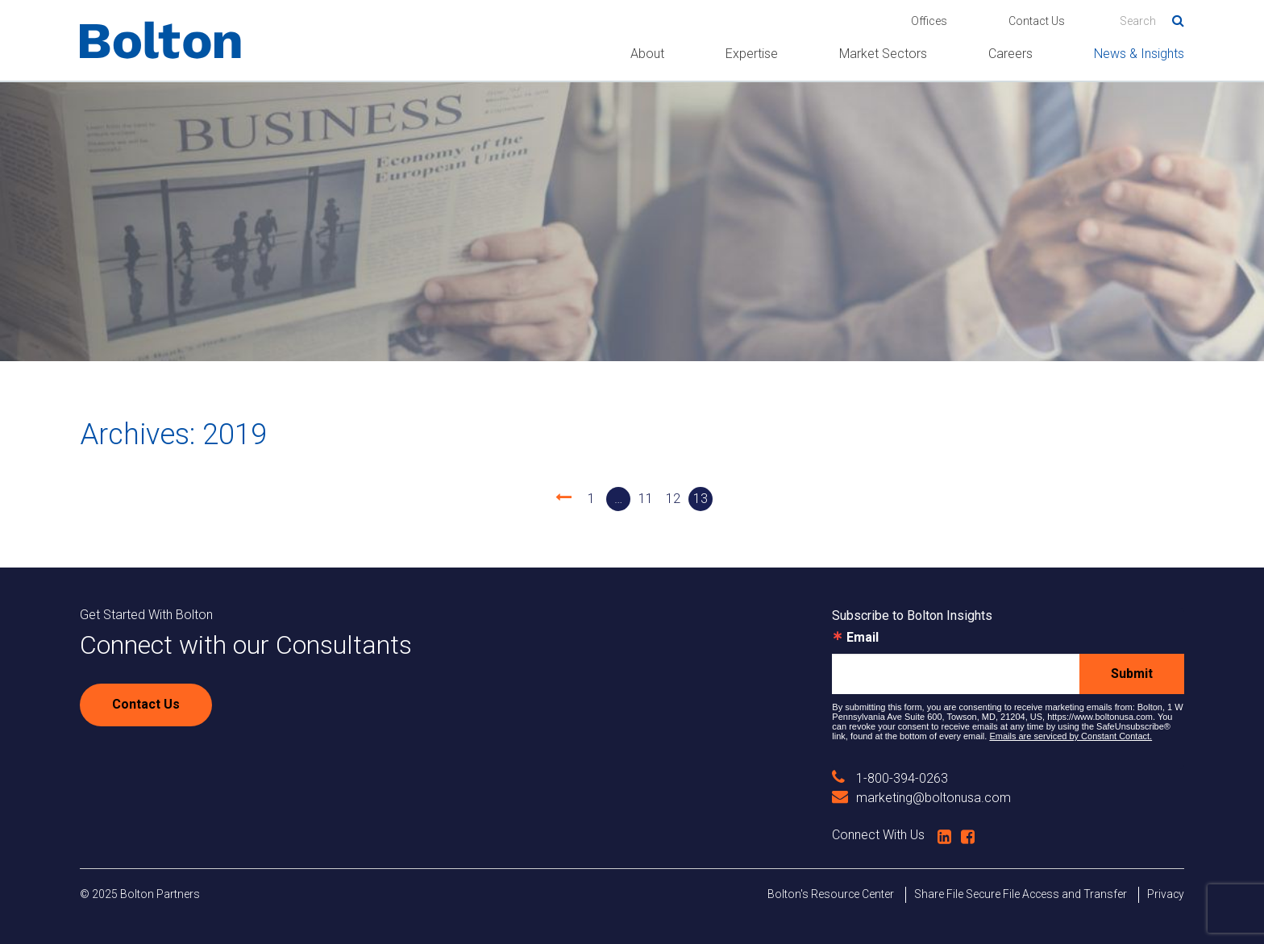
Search (1172, 17)
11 (645, 498)
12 (673, 498)
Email (862, 637)
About (647, 53)
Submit (1132, 673)
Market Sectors (883, 53)
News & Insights (1139, 53)
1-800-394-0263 (890, 778)
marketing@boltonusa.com (921, 797)
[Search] (1152, 20)
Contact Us (1036, 21)
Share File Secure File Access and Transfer (1020, 894)
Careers (1010, 53)
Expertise (752, 53)
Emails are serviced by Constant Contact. (1070, 736)
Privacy (1165, 894)
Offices (929, 21)
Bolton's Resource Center (830, 894)
